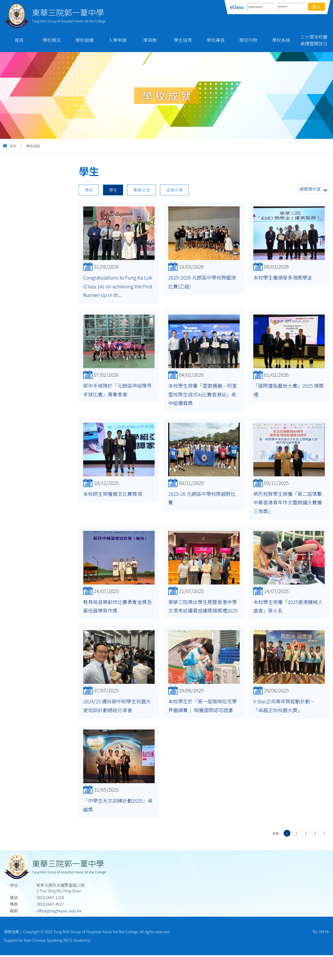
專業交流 (141, 190)
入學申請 (117, 40)
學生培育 (183, 40)
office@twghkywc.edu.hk (59, 912)
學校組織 (84, 40)
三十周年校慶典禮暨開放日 (314, 40)
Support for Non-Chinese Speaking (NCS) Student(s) (47, 941)
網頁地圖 (11, 933)
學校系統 (281, 40)
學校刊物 (248, 40)
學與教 (150, 40)
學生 (113, 190)
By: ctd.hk (321, 933)
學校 (89, 190)
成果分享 (174, 190)
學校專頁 (216, 40)
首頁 (18, 40)
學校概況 (52, 40)
